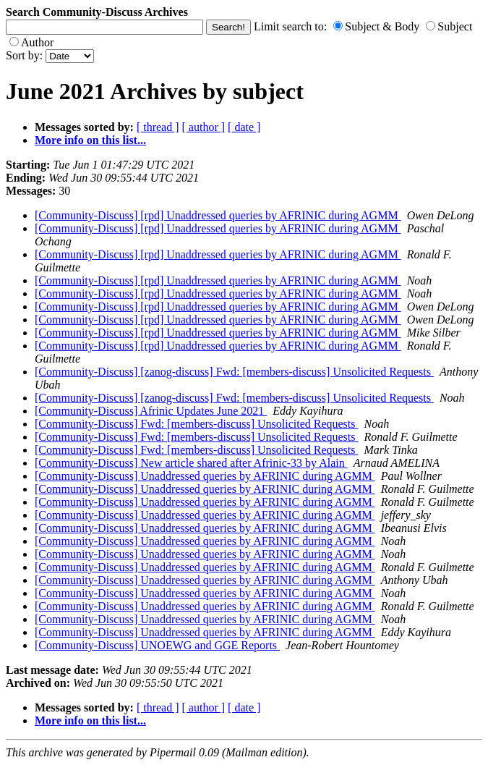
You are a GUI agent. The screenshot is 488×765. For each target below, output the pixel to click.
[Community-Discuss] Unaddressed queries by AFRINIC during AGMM (205, 476)
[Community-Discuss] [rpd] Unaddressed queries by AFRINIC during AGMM (218, 215)
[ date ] (244, 127)
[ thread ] (158, 127)
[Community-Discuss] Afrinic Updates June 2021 (151, 411)
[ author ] (204, 127)
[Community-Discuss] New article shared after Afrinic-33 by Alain (191, 463)
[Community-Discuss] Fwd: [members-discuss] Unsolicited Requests (197, 424)
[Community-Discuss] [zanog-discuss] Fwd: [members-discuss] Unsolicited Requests (234, 371)
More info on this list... (90, 140)
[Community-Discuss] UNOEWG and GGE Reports (157, 645)
